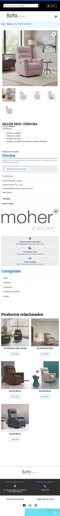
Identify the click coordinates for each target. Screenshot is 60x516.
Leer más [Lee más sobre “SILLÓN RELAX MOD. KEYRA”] (15, 354)
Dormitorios (7, 287)
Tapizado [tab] (6, 199)
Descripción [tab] (7, 176)
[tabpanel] (30, 187)
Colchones (7, 282)
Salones (6, 296)
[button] (55, 16)
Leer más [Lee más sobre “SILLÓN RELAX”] (15, 397)
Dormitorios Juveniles (11, 292)
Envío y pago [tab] (7, 204)
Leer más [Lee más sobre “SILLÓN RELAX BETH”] (45, 354)
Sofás (5, 278)
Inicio (3, 24)
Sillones (9, 24)
